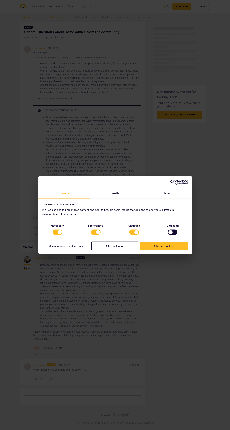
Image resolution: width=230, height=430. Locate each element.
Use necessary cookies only (66, 245)
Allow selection (115, 245)
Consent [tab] (64, 193)
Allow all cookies (164, 245)
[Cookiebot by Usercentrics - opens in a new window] (173, 182)
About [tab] (166, 193)
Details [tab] (115, 193)
